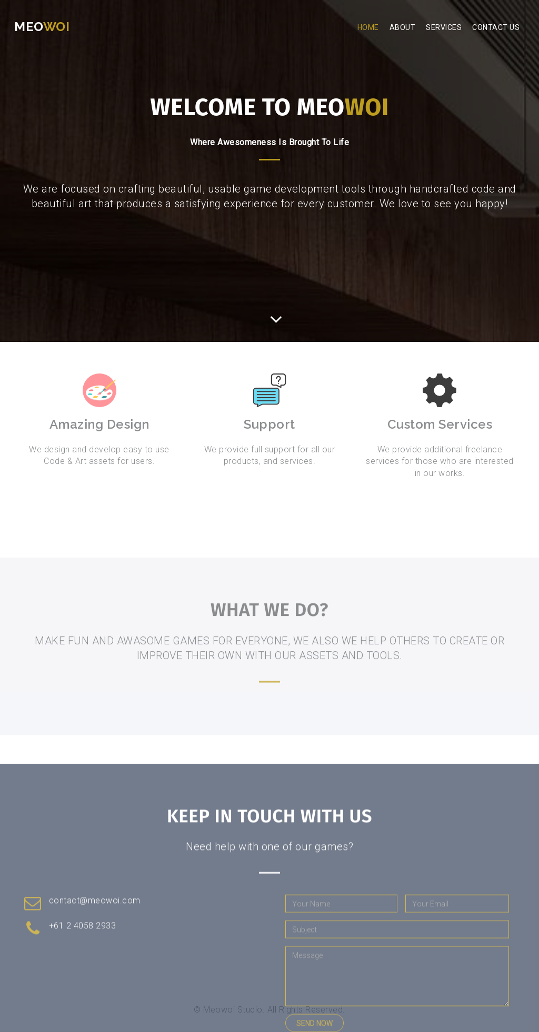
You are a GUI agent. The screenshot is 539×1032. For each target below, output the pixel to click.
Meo (41, 26)
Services (444, 27)
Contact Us (496, 27)
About (403, 27)
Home (368, 27)
